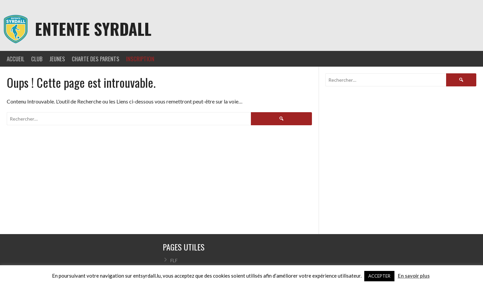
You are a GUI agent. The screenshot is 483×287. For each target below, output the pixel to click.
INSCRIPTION (140, 59)
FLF (173, 260)
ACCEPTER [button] (379, 276)
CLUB (37, 59)
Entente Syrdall (93, 29)
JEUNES (57, 59)
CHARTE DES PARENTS (95, 59)
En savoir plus (414, 276)
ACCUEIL (15, 59)
